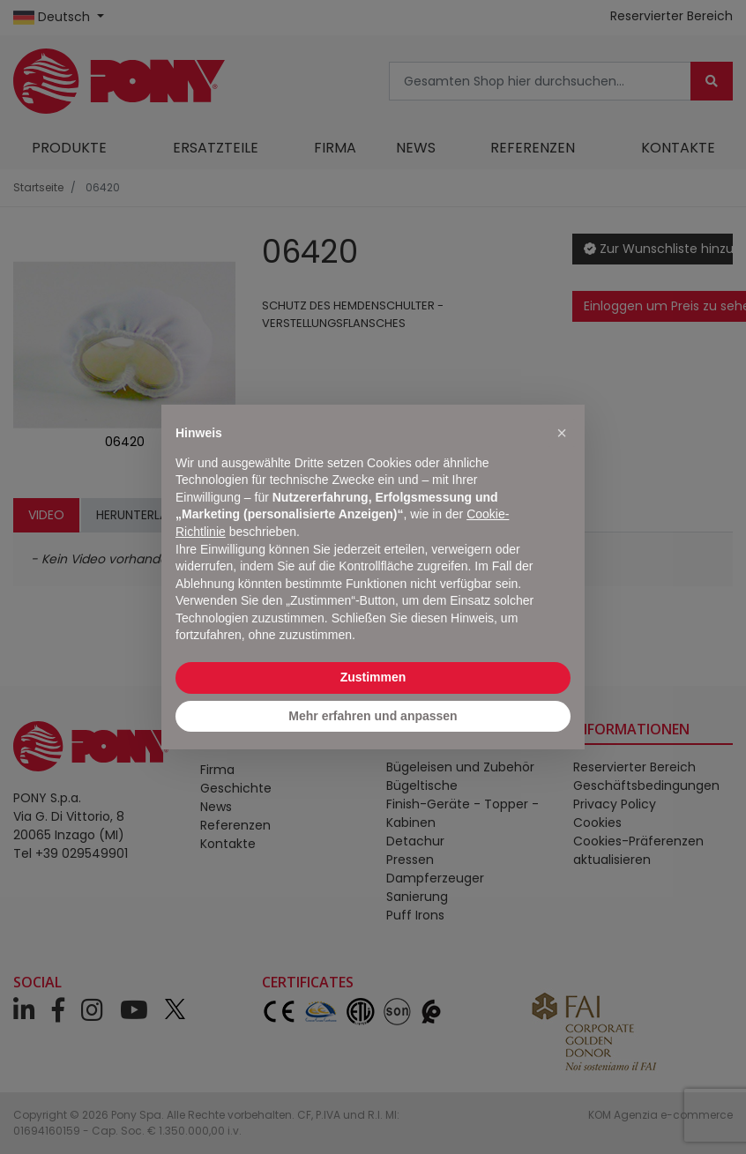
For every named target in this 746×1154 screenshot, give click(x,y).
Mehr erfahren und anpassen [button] (372, 716)
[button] (562, 433)
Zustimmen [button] (373, 677)
